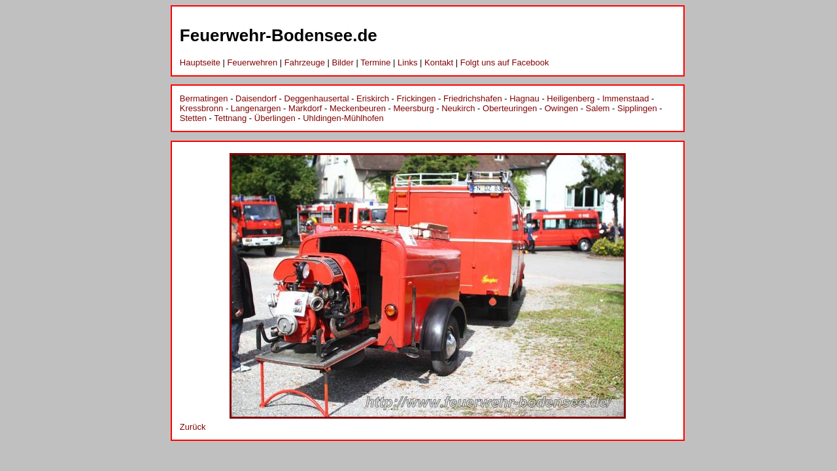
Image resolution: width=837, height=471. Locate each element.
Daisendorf (256, 98)
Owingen (561, 108)
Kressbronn (201, 108)
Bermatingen (204, 98)
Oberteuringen (510, 108)
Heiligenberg (570, 98)
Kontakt (438, 62)
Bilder (343, 62)
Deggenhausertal (316, 98)
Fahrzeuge (304, 62)
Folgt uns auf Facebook (504, 62)
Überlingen (275, 118)
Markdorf (305, 108)
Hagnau (524, 98)
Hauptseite (200, 62)
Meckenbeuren (358, 108)
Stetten (193, 118)
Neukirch (458, 108)
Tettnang (230, 118)
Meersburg (413, 108)
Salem (598, 108)
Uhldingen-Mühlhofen (343, 118)
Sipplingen (637, 108)
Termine (375, 62)
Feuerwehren (253, 62)
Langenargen (256, 108)
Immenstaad (625, 98)
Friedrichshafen (472, 98)
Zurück (193, 427)
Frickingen (416, 98)
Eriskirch (372, 98)
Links (407, 62)
